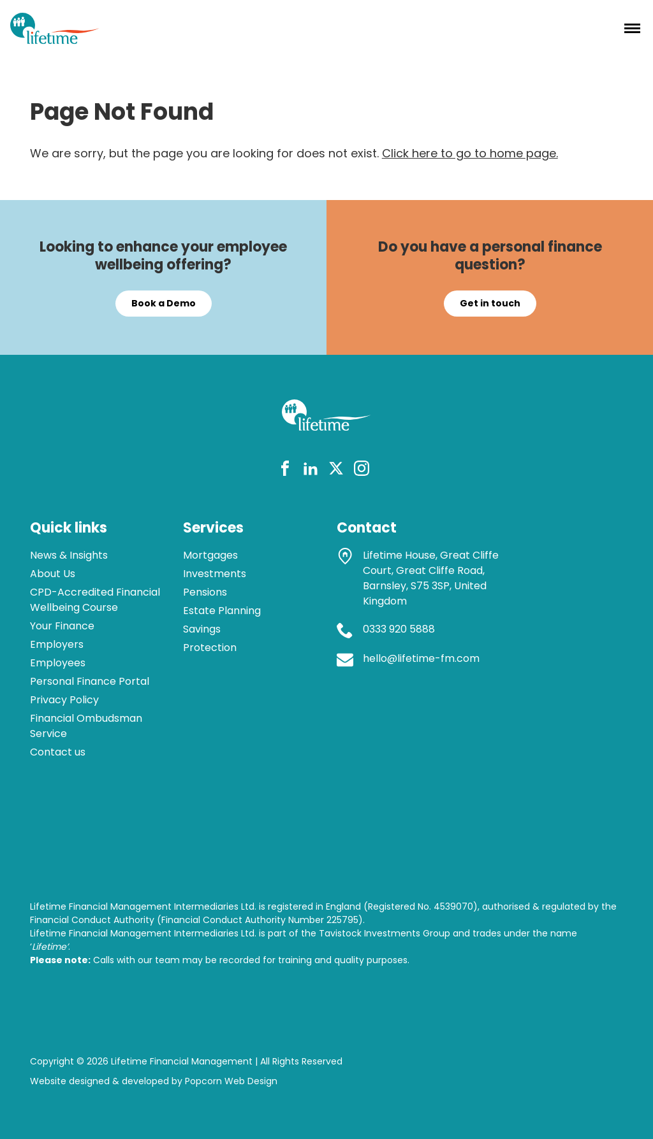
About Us (52, 573)
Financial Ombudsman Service (86, 726)
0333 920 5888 (399, 629)
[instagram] (361, 470)
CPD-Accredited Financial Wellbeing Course (95, 600)
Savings (202, 629)
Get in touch (490, 303)
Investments (214, 573)
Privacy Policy (64, 699)
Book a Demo (163, 303)
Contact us (57, 752)
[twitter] (336, 470)
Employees (57, 662)
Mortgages (210, 555)
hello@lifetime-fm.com (421, 658)
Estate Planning (222, 610)
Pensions (205, 592)
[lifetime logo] (54, 40)
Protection (210, 647)
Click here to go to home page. (470, 153)
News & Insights (69, 555)
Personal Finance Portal (89, 681)
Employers (57, 644)
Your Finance (62, 626)
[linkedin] (310, 470)
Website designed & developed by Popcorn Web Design (153, 1081)
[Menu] (632, 28)
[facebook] (285, 470)
